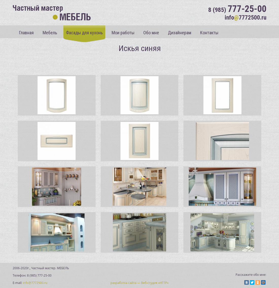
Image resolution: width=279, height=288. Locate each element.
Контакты (209, 32)
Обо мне (151, 32)
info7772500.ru (245, 17)
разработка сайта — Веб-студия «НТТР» (140, 283)
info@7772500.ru (35, 283)
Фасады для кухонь (84, 32)
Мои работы (123, 32)
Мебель (50, 32)
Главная (26, 32)
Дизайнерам (179, 32)
